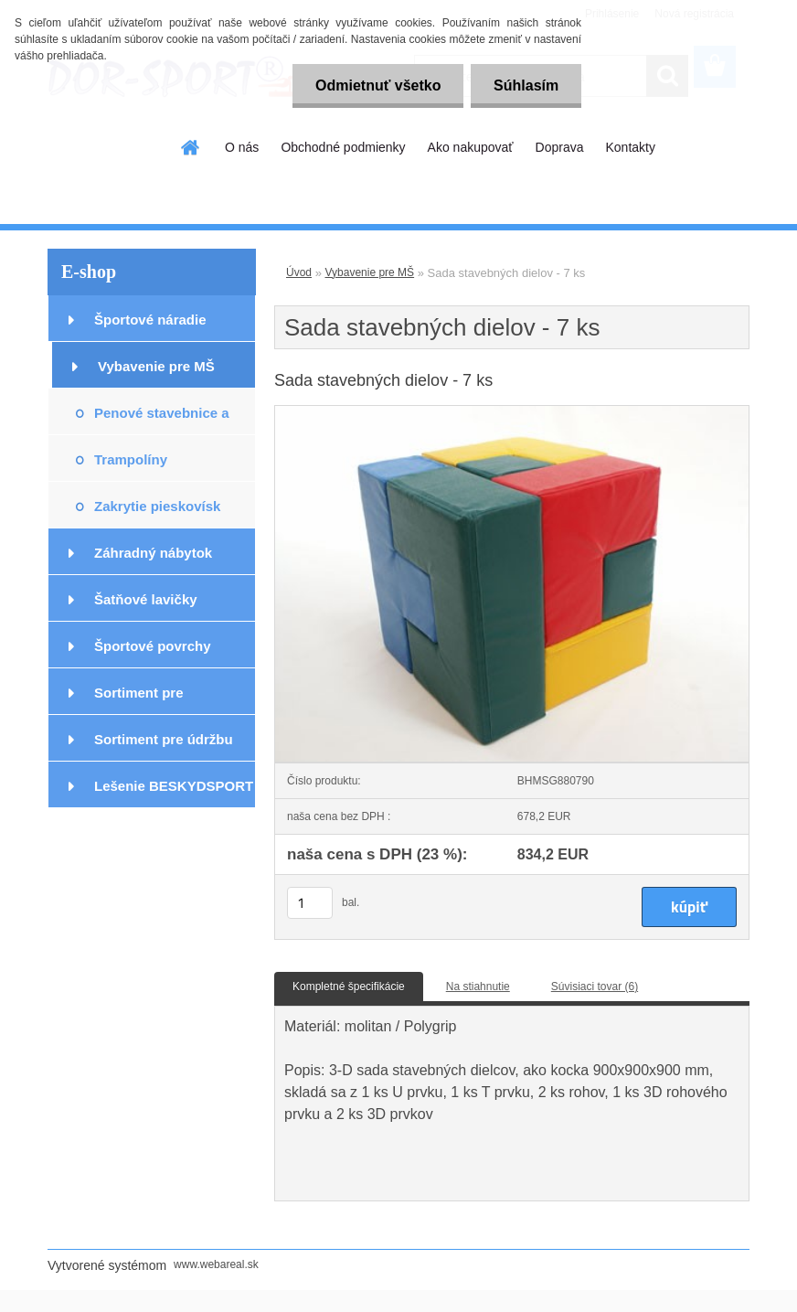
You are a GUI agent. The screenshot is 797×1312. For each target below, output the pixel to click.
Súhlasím (526, 85)
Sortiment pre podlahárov (139, 700)
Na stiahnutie (478, 986)
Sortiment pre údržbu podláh (163, 746)
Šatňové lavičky (145, 599)
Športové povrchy (152, 646)
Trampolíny (130, 459)
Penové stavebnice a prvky (161, 420)
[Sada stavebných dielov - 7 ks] (512, 411)
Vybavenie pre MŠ (156, 366)
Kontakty (629, 147)
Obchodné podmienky (343, 147)
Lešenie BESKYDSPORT (173, 786)
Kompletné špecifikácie (348, 986)
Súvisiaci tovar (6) (594, 986)
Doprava (560, 147)
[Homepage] (191, 147)
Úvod (299, 272)
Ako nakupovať (471, 147)
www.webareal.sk (216, 1264)
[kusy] (310, 903)
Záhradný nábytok (153, 552)
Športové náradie (150, 319)
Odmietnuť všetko (377, 85)
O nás (242, 147)
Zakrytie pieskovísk (157, 506)
